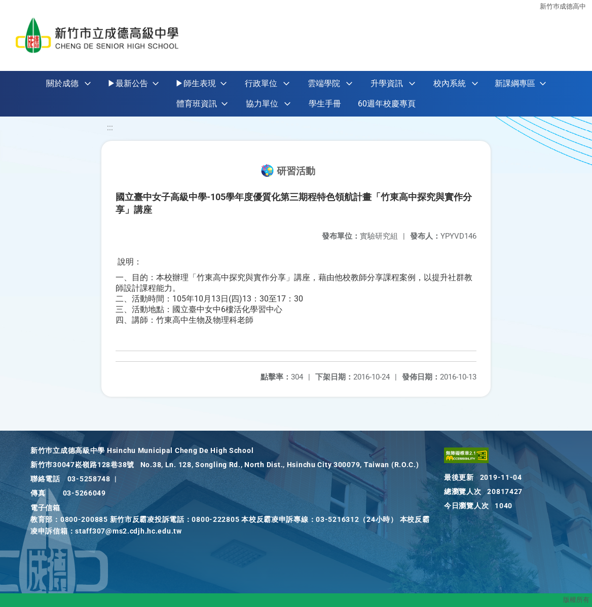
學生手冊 (325, 103)
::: (110, 127)
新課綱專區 (515, 83)
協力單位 (262, 103)
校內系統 (449, 83)
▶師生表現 (195, 83)
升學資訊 (387, 83)
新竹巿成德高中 (563, 6)
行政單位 (261, 83)
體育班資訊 (196, 103)
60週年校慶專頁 (387, 103)
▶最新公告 (127, 83)
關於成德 (62, 83)
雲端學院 (324, 83)
